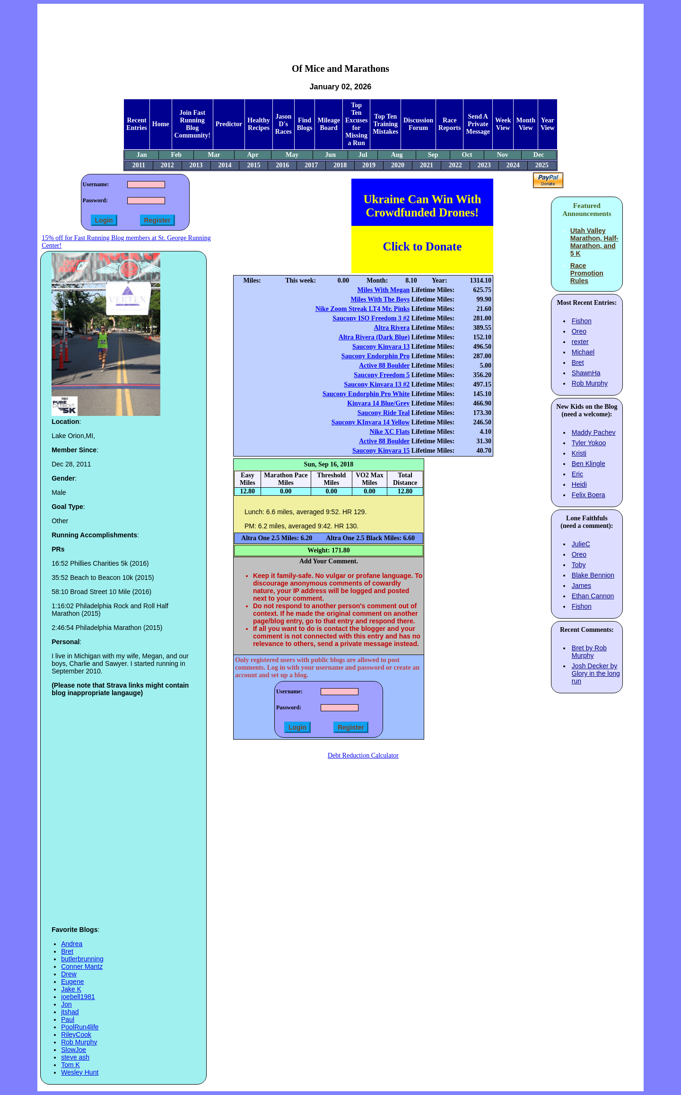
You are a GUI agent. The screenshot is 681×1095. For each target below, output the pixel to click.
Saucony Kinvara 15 (381, 450)
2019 (368, 165)
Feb (176, 154)
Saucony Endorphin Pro (375, 356)
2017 (311, 165)
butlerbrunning (82, 959)
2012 (167, 165)
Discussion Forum (418, 124)
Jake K (71, 989)
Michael (583, 352)
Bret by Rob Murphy (589, 651)
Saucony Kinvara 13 (381, 346)
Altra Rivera (392, 327)
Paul (67, 1019)
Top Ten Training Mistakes (385, 124)
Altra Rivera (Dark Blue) (374, 337)
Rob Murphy (79, 1042)
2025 (542, 165)
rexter (580, 341)
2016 (282, 165)
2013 (196, 165)
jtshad (70, 1012)
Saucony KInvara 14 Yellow (371, 422)
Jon (66, 1004)
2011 (138, 165)
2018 (340, 165)
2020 (397, 165)
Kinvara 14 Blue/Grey (378, 403)
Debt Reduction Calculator (363, 755)
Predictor (229, 124)
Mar (214, 154)
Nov (502, 154)
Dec (538, 154)
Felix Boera (588, 495)
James (581, 585)
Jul (362, 154)
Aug (397, 154)
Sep (433, 154)
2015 (253, 165)
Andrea (71, 944)
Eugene (72, 981)
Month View (525, 124)
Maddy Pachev (594, 432)
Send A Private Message (478, 124)
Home (160, 124)
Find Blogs (305, 124)
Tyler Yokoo (589, 443)
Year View (548, 124)
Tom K (70, 1065)
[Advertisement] (340, 26)
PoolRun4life (79, 1027)
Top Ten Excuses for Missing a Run (356, 124)
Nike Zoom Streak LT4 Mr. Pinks (362, 308)
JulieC (581, 544)
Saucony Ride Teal (384, 412)
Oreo (579, 331)
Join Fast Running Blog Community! (192, 124)
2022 (455, 165)
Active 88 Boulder (384, 365)
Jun (330, 154)
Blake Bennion (593, 575)
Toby (579, 565)
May (292, 154)
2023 (484, 165)
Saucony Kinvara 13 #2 (377, 384)
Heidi (579, 484)
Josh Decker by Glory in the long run (596, 673)
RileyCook (76, 1034)
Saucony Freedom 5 (382, 375)
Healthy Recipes (258, 124)
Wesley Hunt (79, 1072)
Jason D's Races (283, 124)
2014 (224, 165)
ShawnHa (586, 373)
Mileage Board (328, 124)
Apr (252, 154)
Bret (67, 951)
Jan (142, 154)
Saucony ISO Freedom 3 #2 (371, 318)
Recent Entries (136, 124)
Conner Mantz (82, 966)
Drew (69, 974)
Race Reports (449, 124)
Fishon (582, 321)
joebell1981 (78, 996)
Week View (503, 124)
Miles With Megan (384, 289)
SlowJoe (73, 1049)
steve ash (75, 1057)
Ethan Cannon (593, 596)
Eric (577, 474)
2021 (426, 165)
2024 (513, 165)
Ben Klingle (588, 463)
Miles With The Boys (380, 299)
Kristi (579, 453)
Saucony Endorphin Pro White (366, 393)
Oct (467, 154)
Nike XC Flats (390, 431)
